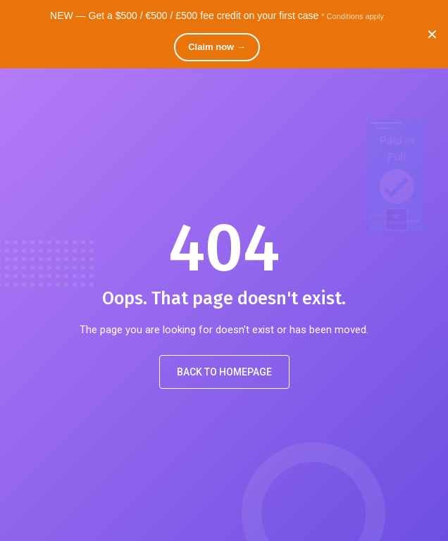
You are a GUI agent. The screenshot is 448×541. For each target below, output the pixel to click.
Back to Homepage (224, 372)
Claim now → (217, 47)
